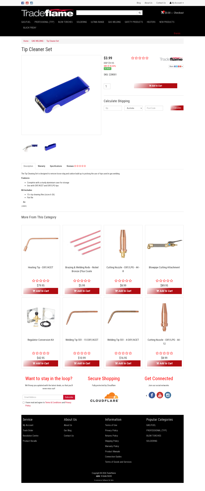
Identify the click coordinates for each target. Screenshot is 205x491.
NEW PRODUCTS (166, 22)
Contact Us (161, 3)
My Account (28, 425)
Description (28, 166)
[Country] (133, 108)
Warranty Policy (112, 446)
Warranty (41, 166)
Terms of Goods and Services (118, 462)
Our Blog (67, 430)
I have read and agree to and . (47, 404)
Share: (176, 66)
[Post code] (154, 108)
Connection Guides (113, 456)
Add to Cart (155, 85)
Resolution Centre (30, 435)
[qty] (113, 108)
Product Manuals (112, 451)
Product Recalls (30, 441)
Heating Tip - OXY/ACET (40, 267)
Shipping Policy (112, 441)
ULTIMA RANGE (97, 22)
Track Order (28, 430)
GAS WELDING (114, 22)
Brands (177, 33)
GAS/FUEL (26, 22)
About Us (148, 3)
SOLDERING (82, 22)
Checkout (179, 12)
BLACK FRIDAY (29, 27)
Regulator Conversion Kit (41, 339)
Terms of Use (111, 425)
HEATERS (151, 22)
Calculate (177, 108)
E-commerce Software (101, 480)
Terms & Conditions (53, 402)
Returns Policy (111, 435)
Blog (139, 3)
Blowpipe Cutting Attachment (164, 267)
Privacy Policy (111, 430)
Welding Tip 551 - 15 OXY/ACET (81, 339)
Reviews (76, 166)
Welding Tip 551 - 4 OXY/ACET (123, 339)
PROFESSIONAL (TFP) (44, 22)
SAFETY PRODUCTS (134, 22)
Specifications (56, 166)
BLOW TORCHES (65, 22)
